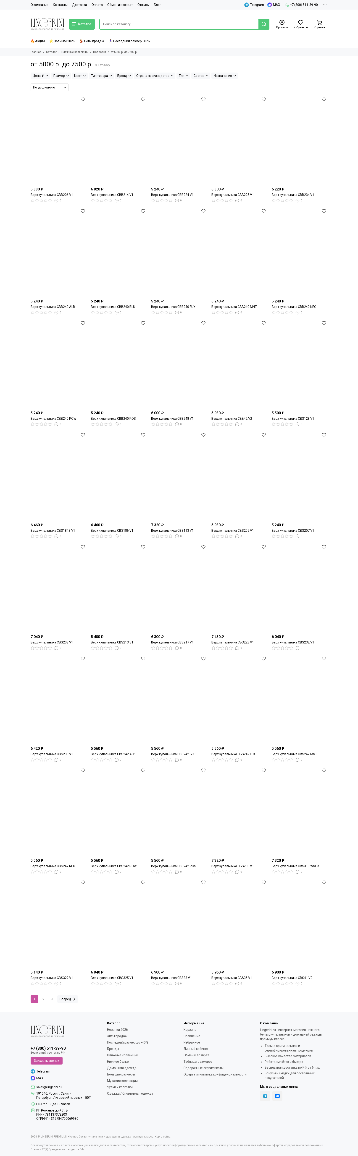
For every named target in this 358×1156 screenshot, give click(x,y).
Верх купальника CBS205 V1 (232, 530)
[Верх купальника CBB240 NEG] (299, 252)
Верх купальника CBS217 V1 (172, 642)
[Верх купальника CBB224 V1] (179, 140)
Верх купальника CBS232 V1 (293, 642)
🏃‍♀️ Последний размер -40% (129, 41)
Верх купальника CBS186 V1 (112, 530)
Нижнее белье (118, 1061)
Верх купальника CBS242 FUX (233, 754)
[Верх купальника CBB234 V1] (299, 140)
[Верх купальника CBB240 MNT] (239, 252)
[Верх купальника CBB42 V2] (239, 364)
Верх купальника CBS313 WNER (295, 866)
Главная (36, 52)
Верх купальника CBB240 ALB (53, 307)
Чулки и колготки (120, 1087)
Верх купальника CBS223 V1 (232, 642)
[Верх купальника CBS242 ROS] (179, 811)
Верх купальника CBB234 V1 (293, 195)
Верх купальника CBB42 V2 (231, 418)
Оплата (97, 5)
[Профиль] (282, 24)
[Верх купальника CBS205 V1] (239, 475)
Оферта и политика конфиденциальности (215, 1074)
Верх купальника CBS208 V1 (52, 642)
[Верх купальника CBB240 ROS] (119, 364)
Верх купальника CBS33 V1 (171, 978)
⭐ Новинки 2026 (62, 41)
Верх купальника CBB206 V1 (52, 195)
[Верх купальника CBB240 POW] (58, 364)
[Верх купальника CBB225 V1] (239, 140)
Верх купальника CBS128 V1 (293, 418)
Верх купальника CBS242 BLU (173, 754)
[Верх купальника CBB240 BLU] (119, 252)
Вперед (68, 999)
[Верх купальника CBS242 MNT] (299, 699)
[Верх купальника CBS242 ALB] (119, 699)
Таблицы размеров (198, 1061)
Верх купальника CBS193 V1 (172, 530)
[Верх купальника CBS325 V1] (119, 923)
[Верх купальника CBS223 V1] (239, 587)
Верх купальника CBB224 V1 (172, 195)
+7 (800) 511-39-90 (301, 5)
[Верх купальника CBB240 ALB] (58, 252)
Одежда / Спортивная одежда (130, 1093)
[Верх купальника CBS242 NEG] (58, 811)
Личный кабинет (196, 1049)
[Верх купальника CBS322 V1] (58, 923)
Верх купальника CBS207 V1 (293, 530)
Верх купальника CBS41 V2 (292, 978)
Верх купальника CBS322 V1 (52, 978)
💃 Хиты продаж (91, 41)
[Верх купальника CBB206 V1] (58, 140)
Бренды (113, 1049)
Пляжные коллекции (74, 52)
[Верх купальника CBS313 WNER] (299, 811)
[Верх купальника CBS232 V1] (299, 587)
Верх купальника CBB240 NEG (294, 307)
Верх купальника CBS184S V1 (53, 530)
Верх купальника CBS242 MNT (294, 754)
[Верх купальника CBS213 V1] (119, 587)
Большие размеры (121, 1074)
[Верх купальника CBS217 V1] (179, 587)
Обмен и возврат (120, 5)
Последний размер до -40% (127, 1042)
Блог (157, 5)
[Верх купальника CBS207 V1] (299, 475)
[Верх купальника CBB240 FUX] (179, 252)
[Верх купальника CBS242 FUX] (239, 699)
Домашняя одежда (122, 1068)
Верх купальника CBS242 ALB (113, 754)
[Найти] (263, 24)
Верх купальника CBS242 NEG (53, 866)
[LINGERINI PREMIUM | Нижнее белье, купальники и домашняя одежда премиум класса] (47, 24)
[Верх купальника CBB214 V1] (119, 140)
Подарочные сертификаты (204, 1068)
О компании (39, 5)
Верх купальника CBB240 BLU (113, 307)
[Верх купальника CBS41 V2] (299, 923)
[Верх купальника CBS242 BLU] (179, 699)
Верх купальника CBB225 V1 (232, 195)
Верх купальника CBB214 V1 (112, 195)
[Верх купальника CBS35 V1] (239, 923)
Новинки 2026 (117, 1029)
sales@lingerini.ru (49, 1087)
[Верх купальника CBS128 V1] (299, 364)
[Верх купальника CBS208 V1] (58, 587)
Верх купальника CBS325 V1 (112, 978)
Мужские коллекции (122, 1081)
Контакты (60, 5)
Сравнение (192, 1036)
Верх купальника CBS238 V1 (52, 754)
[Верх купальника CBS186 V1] (119, 475)
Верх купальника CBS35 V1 (231, 978)
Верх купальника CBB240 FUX (173, 307)
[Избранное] (301, 24)
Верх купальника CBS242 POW (114, 866)
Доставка (79, 5)
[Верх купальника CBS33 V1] (179, 923)
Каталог (51, 52)
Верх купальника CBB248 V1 (172, 418)
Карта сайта (163, 1136)
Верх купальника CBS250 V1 (232, 866)
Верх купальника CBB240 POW (53, 418)
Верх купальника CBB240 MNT (234, 307)
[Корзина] (319, 24)
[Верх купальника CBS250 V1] (239, 811)
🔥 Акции (38, 41)
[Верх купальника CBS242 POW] (119, 811)
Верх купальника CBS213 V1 (112, 642)
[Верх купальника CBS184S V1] (58, 475)
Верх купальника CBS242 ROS (173, 866)
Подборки (99, 52)
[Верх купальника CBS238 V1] (58, 699)
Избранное (192, 1042)
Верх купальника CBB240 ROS (113, 418)
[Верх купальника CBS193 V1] (179, 475)
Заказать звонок (46, 1060)
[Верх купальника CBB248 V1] (179, 364)
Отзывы (143, 5)
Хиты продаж (117, 1036)
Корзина (190, 1029)
